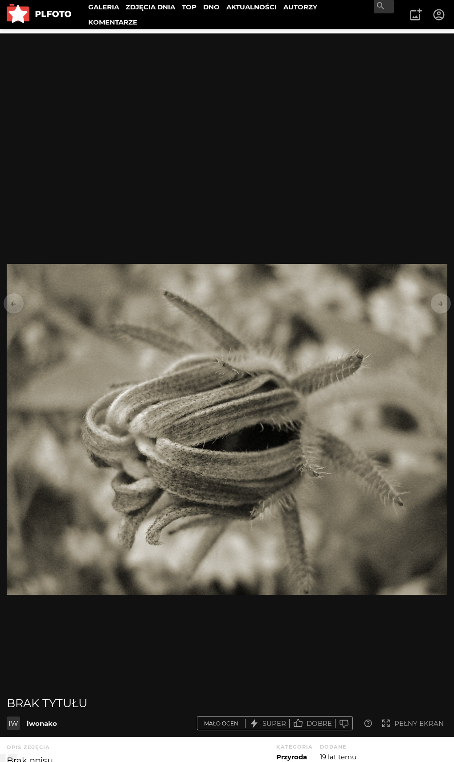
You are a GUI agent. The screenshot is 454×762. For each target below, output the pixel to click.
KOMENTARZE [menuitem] (112, 22)
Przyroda (291, 757)
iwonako (42, 723)
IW (13, 723)
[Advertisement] (227, 95)
